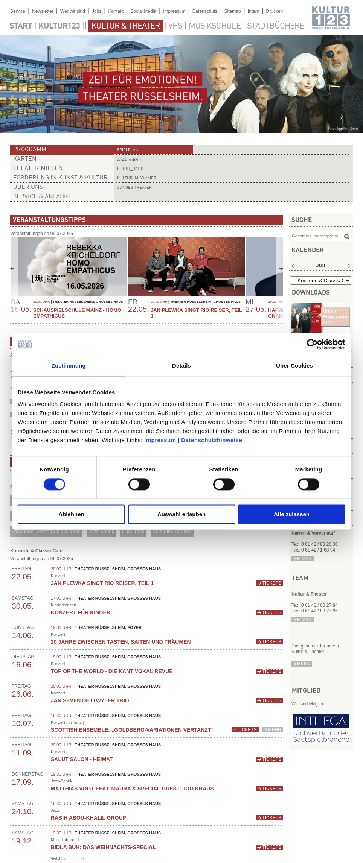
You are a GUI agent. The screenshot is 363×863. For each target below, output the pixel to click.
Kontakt (116, 11)
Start (20, 26)
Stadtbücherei (276, 26)
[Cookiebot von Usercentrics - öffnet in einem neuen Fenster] (312, 344)
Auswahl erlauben (181, 514)
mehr (303, 664)
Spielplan (128, 150)
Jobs (96, 11)
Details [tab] (181, 365)
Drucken (274, 11)
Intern (253, 11)
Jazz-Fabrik (129, 160)
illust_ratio (130, 169)
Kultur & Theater (125, 26)
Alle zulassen (292, 514)
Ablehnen (71, 514)
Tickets (271, 583)
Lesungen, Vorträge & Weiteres (46, 531)
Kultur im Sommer (136, 178)
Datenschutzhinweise (211, 440)
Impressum (160, 440)
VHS (175, 26)
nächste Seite (67, 858)
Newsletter (42, 11)
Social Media (143, 11)
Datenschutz (205, 11)
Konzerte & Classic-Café (36, 550)
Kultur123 (59, 26)
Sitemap (232, 11)
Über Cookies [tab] (294, 365)
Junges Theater (134, 188)
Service (17, 11)
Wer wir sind (72, 11)
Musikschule (215, 26)
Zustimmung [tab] (69, 365)
